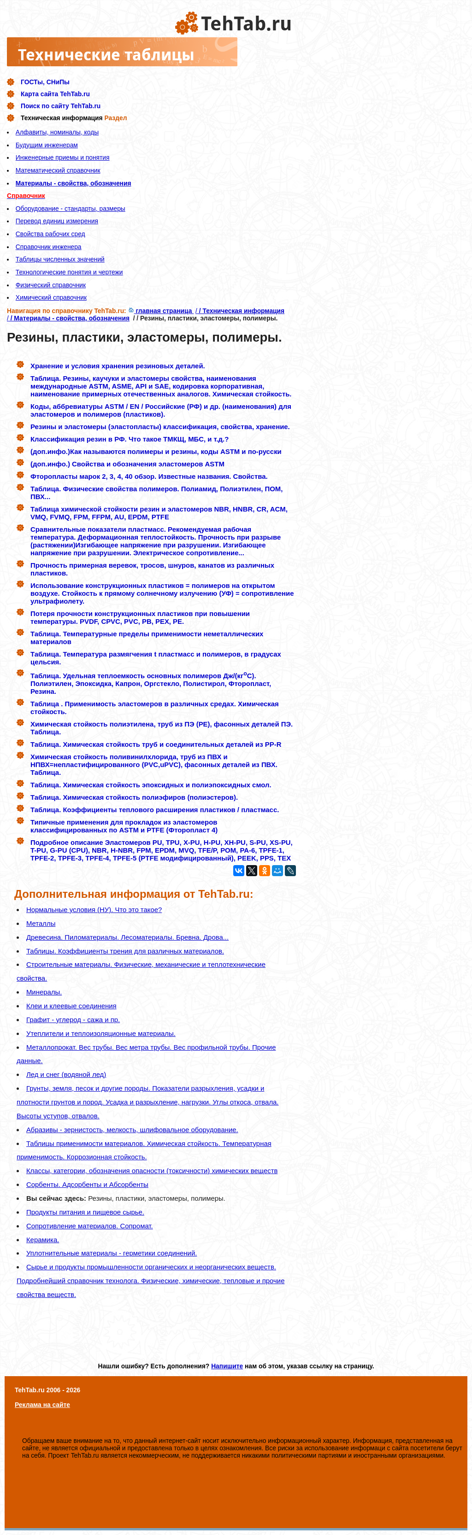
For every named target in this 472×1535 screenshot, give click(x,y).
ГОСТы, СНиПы (45, 82)
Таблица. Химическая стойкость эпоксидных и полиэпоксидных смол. (150, 785)
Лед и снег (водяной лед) (66, 1074)
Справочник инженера (49, 246)
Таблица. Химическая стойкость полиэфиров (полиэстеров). (134, 797)
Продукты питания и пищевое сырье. (85, 1212)
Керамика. (42, 1240)
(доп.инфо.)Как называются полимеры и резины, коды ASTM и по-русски (156, 451)
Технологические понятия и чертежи (69, 272)
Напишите (227, 1366)
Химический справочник (51, 297)
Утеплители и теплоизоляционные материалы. (101, 1033)
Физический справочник (51, 285)
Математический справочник (58, 170)
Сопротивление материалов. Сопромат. (89, 1226)
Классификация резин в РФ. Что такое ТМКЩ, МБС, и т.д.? (129, 439)
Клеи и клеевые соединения (71, 1006)
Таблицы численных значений (60, 259)
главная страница (161, 310)
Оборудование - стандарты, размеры (70, 208)
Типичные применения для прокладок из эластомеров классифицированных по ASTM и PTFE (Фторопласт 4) (124, 826)
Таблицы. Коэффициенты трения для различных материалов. (125, 951)
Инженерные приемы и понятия (63, 157)
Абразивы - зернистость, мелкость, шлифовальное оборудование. (132, 1130)
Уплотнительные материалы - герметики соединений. (111, 1253)
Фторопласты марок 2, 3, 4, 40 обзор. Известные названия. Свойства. (149, 476)
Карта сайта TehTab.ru (55, 94)
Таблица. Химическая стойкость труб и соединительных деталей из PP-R (155, 744)
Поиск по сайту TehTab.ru (60, 106)
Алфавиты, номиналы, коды (57, 132)
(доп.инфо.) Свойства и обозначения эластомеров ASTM (127, 464)
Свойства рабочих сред (50, 234)
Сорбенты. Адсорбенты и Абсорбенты (87, 1184)
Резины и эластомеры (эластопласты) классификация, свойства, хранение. (160, 426)
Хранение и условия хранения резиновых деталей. (117, 366)
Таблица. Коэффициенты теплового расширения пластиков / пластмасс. (154, 810)
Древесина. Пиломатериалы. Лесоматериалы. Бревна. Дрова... (127, 937)
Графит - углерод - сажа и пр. (73, 1019)
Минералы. (44, 992)
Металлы (40, 923)
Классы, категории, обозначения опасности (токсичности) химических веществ (151, 1171)
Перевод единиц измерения (57, 221)
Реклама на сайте (42, 1404)
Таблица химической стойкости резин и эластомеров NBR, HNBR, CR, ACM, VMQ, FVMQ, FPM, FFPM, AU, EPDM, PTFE (159, 513)
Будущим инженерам (47, 145)
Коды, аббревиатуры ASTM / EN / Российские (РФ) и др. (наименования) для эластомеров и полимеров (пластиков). (160, 410)
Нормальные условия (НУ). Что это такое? (94, 909)
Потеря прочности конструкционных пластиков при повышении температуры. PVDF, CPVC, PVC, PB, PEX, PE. (140, 617)
